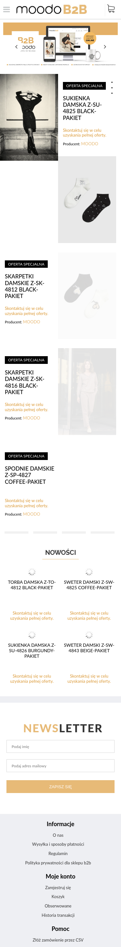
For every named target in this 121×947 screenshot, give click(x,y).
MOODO (89, 143)
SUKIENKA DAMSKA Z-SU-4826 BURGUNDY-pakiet (32, 651)
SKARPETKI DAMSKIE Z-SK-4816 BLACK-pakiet (25, 382)
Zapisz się (60, 786)
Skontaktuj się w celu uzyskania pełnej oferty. (84, 133)
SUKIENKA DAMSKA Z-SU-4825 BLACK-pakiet (82, 108)
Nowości (60, 552)
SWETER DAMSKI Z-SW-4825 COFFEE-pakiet (89, 585)
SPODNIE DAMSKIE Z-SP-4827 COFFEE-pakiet (29, 475)
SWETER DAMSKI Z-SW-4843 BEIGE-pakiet (89, 648)
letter (63, 728)
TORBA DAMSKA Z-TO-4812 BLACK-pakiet (32, 585)
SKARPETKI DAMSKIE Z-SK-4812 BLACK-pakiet (25, 286)
